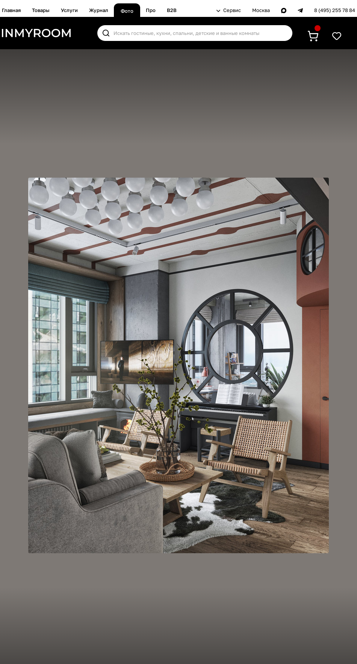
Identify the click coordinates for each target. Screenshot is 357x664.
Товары (41, 10)
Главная (11, 10)
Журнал (98, 10)
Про (151, 10)
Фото (127, 11)
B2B (172, 10)
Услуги (69, 10)
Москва (261, 10)
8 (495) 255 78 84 (334, 10)
